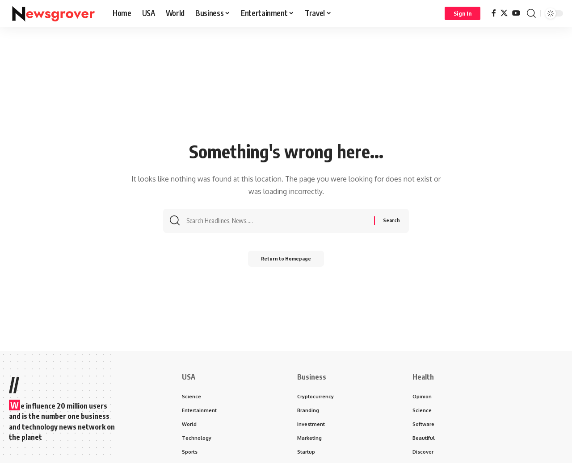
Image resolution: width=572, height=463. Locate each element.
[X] (504, 13)
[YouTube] (516, 13)
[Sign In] (462, 13)
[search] (531, 13)
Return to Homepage (286, 261)
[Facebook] (493, 13)
